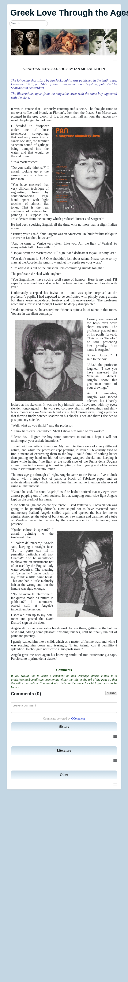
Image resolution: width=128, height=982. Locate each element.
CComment (78, 718)
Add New (111, 693)
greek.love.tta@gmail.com (27, 679)
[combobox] (28, 23)
